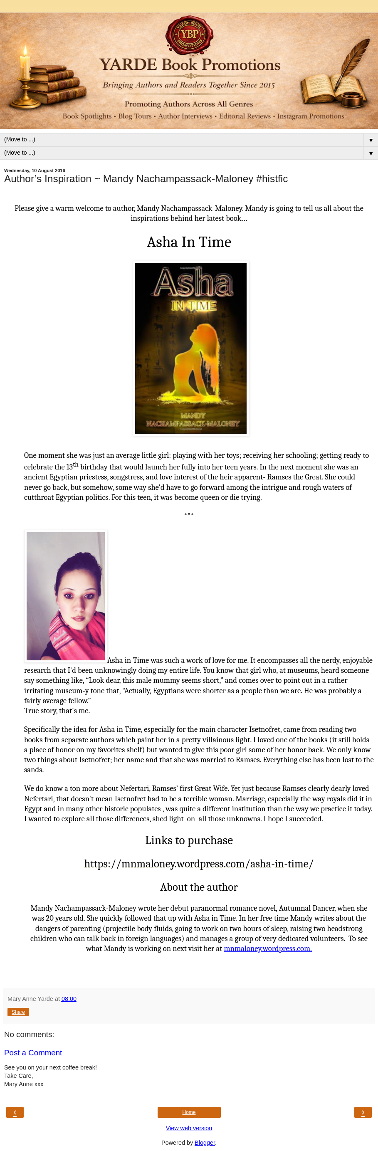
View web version (189, 1128)
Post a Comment (33, 1052)
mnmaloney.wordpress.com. (268, 948)
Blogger (205, 1142)
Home (188, 1112)
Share (18, 1012)
